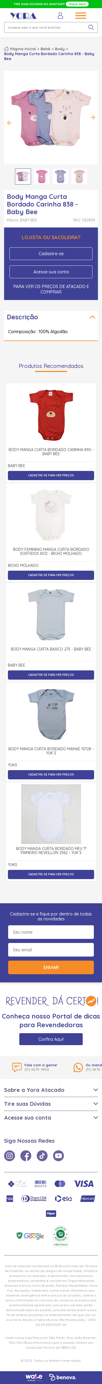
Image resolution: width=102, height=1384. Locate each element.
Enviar (51, 967)
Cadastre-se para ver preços (51, 475)
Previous (9, 122)
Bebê (45, 48)
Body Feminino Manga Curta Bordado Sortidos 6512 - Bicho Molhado (51, 552)
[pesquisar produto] (91, 27)
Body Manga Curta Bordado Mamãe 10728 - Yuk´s (51, 751)
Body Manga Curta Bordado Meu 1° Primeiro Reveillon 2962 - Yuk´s (51, 851)
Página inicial (23, 48)
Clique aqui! (77, 4)
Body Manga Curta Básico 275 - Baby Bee (51, 649)
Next (92, 117)
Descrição (22, 317)
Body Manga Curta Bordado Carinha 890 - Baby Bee (51, 452)
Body (60, 48)
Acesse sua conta (51, 271)
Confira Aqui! (51, 1039)
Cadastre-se (51, 253)
